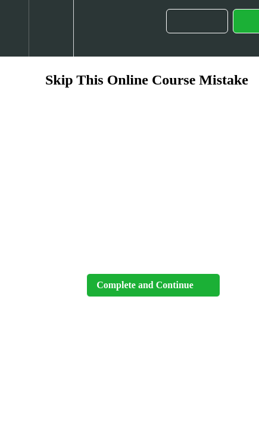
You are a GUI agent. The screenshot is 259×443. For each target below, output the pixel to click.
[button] (14, 28)
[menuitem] (51, 28)
